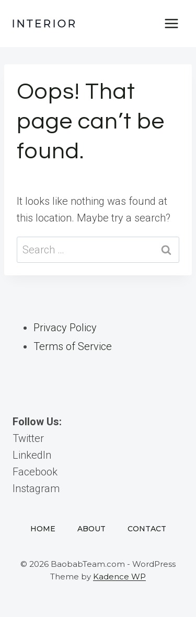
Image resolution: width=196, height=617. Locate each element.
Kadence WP (119, 576)
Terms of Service (72, 346)
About (91, 528)
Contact (147, 528)
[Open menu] (171, 23)
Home (42, 528)
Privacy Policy (65, 327)
